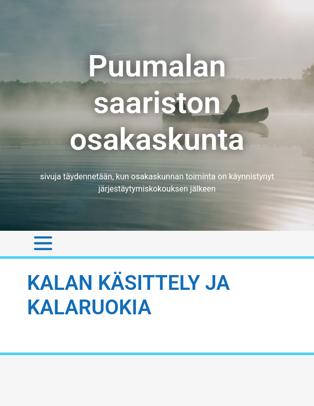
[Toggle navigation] (43, 243)
